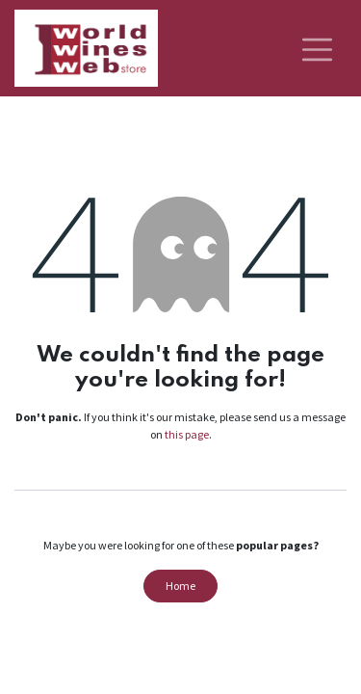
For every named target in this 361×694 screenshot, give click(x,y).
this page (187, 434)
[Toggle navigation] (317, 48)
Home (180, 585)
